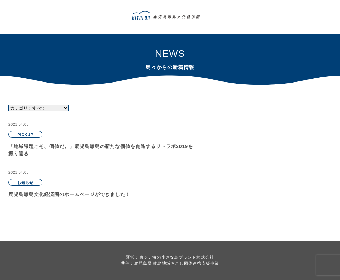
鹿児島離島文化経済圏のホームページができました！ (69, 194)
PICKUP (25, 135)
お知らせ (25, 183)
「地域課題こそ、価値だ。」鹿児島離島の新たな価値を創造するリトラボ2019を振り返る (100, 150)
